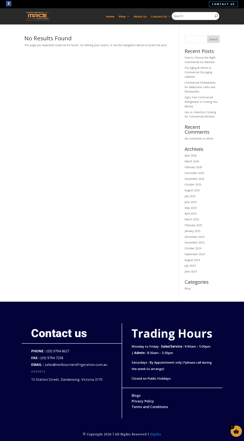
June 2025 (191, 202)
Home (110, 16)
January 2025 (192, 231)
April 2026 (191, 155)
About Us (140, 16)
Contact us (223, 4)
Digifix (155, 434)
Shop (122, 16)
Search (213, 39)
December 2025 (194, 173)
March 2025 (192, 219)
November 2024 (194, 242)
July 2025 (190, 196)
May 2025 (191, 208)
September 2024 (195, 254)
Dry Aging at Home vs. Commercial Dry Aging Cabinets (198, 72)
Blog (187, 288)
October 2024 (193, 248)
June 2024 (191, 271)
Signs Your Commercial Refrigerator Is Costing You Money (201, 101)
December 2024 (194, 237)
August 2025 (192, 190)
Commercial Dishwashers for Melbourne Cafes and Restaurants (200, 87)
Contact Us (159, 16)
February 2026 (193, 167)
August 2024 (192, 260)
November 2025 (194, 179)
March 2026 (192, 161)
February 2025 (193, 225)
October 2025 (193, 184)
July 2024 (190, 265)
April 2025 (191, 213)
